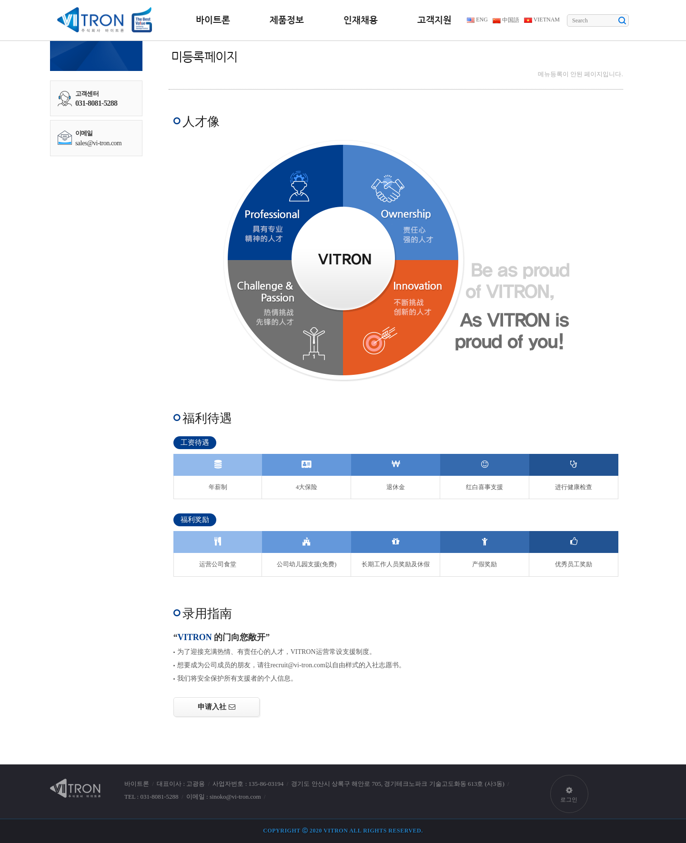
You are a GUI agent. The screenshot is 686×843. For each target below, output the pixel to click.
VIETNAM (542, 19)
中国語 (506, 20)
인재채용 (360, 20)
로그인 (569, 789)
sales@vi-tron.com (98, 143)
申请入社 (212, 706)
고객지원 (434, 20)
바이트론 (213, 20)
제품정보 (287, 20)
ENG (477, 19)
